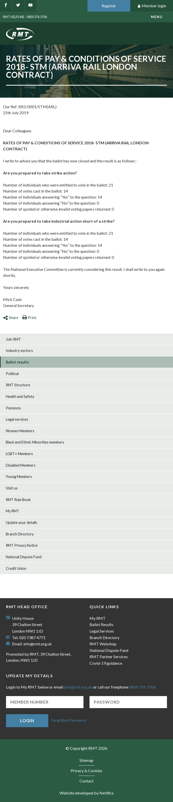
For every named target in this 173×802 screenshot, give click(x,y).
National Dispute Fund (23, 557)
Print (29, 317)
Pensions (13, 408)
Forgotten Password (68, 720)
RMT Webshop (103, 643)
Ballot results (17, 362)
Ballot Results (101, 624)
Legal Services (102, 631)
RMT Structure (18, 385)
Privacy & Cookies (86, 770)
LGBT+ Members (19, 454)
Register (109, 5)
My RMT (12, 511)
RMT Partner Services (109, 656)
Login (27, 720)
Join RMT (13, 339)
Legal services (17, 419)
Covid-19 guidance (106, 663)
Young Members (19, 476)
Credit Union (16, 568)
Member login (151, 6)
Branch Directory (20, 534)
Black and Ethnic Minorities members (35, 442)
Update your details (21, 522)
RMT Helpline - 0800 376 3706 (25, 17)
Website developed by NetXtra (86, 792)
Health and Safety (20, 396)
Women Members (20, 431)
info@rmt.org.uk (37, 643)
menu (156, 17)
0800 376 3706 (142, 687)
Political (12, 374)
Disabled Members (20, 465)
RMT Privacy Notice (22, 545)
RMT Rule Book (18, 500)
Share (10, 317)
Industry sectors (19, 350)
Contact (86, 780)
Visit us (12, 488)
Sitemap (86, 760)
